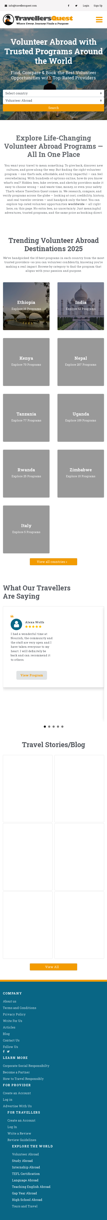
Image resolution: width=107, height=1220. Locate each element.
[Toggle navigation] (98, 19)
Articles (9, 1027)
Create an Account (17, 1093)
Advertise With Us (17, 1106)
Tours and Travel (25, 1206)
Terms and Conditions (19, 1008)
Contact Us (11, 1040)
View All (52, 967)
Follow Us (10, 1047)
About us (9, 1001)
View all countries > (52, 562)
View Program (31, 675)
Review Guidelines (21, 1140)
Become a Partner (16, 1072)
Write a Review (19, 1133)
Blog (6, 1034)
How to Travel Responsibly (23, 1079)
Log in (7, 1099)
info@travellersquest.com (21, 5)
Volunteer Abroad (25, 1154)
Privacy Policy (14, 1014)
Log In (12, 1127)
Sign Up (98, 5)
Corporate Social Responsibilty (26, 1066)
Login (86, 5)
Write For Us (12, 1021)
